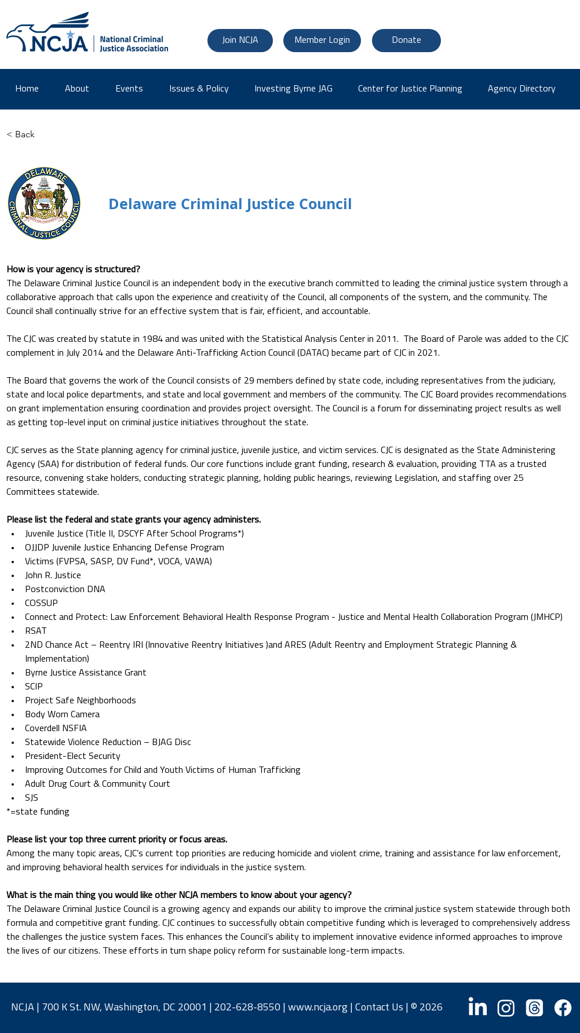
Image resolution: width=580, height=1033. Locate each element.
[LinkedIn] (477, 1008)
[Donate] (406, 40)
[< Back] (44, 134)
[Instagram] (506, 1008)
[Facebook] (563, 1008)
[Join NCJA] (240, 40)
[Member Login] (322, 40)
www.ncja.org (318, 1007)
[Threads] (534, 1008)
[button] (525, 89)
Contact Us (379, 1007)
